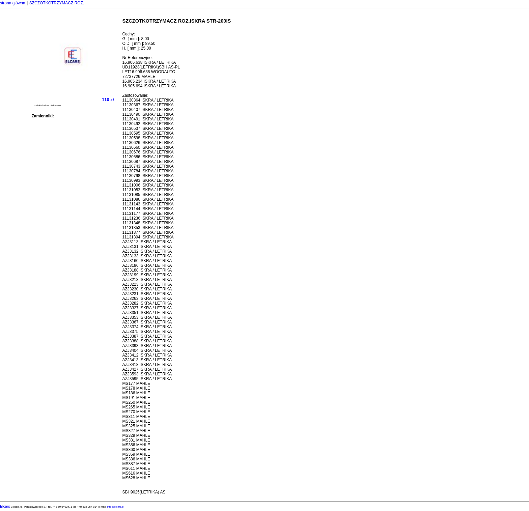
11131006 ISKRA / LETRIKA (147, 185)
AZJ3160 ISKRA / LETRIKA (147, 260)
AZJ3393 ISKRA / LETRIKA (147, 345)
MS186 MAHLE (136, 393)
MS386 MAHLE (136, 459)
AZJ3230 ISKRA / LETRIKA (147, 289)
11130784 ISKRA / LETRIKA (147, 171)
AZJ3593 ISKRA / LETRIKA (147, 374)
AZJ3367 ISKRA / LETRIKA (147, 322)
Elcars (5, 506)
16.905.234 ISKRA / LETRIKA (149, 81)
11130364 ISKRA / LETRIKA (147, 100)
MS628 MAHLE (136, 478)
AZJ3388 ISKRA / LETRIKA (147, 341)
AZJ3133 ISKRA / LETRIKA (147, 256)
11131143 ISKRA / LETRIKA (147, 204)
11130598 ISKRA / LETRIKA (147, 138)
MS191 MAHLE (136, 397)
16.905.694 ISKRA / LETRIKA (149, 86)
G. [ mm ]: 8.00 (135, 38)
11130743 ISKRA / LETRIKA (147, 166)
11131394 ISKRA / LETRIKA (147, 237)
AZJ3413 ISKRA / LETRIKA (147, 360)
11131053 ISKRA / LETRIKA (147, 190)
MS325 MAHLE (136, 426)
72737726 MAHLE (138, 76)
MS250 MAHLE (136, 402)
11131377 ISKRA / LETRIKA (147, 232)
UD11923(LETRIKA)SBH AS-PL (151, 67)
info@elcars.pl (115, 506)
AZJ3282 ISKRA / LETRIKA (147, 303)
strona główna (12, 3)
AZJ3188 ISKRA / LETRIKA (147, 270)
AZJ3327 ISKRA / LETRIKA (147, 308)
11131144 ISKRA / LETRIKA (147, 208)
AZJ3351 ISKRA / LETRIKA (147, 312)
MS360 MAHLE (136, 449)
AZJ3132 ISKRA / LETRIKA (147, 251)
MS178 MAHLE (136, 388)
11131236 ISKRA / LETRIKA (147, 218)
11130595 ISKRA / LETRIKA (147, 133)
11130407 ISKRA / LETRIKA (147, 109)
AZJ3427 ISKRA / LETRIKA (147, 369)
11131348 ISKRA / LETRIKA (147, 223)
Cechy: (128, 34)
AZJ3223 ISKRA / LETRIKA (147, 284)
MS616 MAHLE (136, 473)
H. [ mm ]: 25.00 (136, 48)
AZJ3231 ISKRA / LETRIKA (147, 293)
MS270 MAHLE (136, 411)
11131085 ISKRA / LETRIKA (147, 194)
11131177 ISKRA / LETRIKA (147, 213)
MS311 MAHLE (136, 416)
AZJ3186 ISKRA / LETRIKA (147, 265)
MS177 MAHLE (136, 383)
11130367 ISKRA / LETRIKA (147, 105)
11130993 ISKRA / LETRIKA (147, 180)
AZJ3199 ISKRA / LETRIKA (147, 275)
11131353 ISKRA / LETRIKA (147, 227)
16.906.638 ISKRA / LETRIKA (149, 62)
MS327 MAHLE (136, 430)
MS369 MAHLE (136, 454)
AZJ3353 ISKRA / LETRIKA (147, 317)
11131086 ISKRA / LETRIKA (147, 199)
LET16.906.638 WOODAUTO (148, 71)
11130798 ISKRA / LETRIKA (147, 175)
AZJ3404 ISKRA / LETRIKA (147, 350)
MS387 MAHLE (136, 463)
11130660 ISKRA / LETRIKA (147, 147)
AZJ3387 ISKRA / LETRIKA (147, 336)
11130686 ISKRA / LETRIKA (147, 156)
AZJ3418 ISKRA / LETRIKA (147, 364)
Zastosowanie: (135, 95)
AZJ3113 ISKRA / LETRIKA (147, 241)
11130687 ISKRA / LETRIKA (147, 161)
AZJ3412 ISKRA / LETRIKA (147, 355)
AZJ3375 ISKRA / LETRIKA (147, 331)
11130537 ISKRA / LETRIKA (147, 128)
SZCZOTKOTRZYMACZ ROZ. (56, 3)
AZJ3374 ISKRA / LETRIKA (147, 326)
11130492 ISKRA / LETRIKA (147, 123)
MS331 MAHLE (136, 440)
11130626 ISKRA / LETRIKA (147, 142)
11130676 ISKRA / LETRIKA (147, 152)
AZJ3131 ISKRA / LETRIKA (147, 246)
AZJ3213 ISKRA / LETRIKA (147, 279)
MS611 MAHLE (136, 468)
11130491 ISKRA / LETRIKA (147, 119)
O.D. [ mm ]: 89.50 (138, 43)
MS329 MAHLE (136, 435)
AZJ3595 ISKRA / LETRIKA (147, 378)
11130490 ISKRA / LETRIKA (147, 114)
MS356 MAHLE (136, 445)
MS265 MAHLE (136, 407)
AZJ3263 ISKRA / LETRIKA (147, 298)
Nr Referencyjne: (137, 57)
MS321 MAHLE (136, 421)
